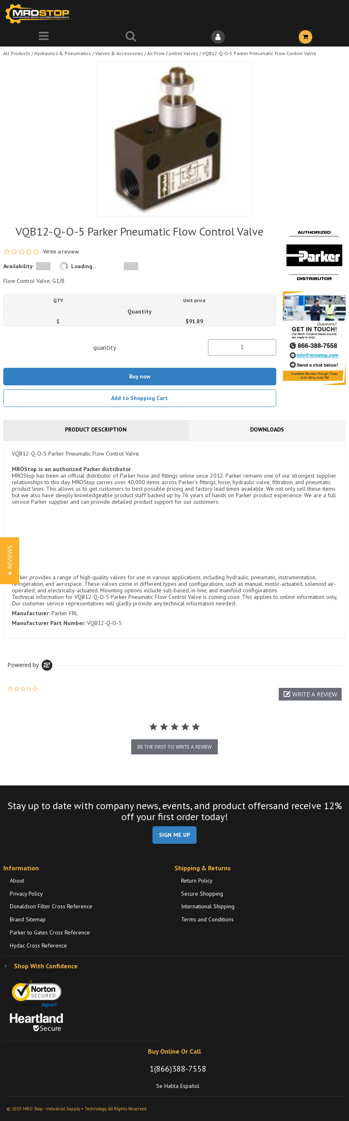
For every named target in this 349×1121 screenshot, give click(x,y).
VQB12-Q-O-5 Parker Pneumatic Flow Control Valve (259, 53)
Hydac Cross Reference (38, 945)
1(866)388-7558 (178, 1068)
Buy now (139, 376)
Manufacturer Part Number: (48, 623)
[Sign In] (218, 37)
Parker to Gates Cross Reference (50, 932)
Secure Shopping (202, 893)
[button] (310, 694)
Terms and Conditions (207, 919)
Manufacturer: (31, 613)
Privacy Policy (26, 893)
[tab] (174, 539)
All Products (16, 53)
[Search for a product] (131, 37)
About (17, 880)
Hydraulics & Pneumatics (62, 53)
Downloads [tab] (267, 429)
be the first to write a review (174, 746)
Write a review (61, 251)
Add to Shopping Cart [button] (139, 398)
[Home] (40, 13)
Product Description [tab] (96, 429)
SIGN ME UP (174, 835)
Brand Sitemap (28, 919)
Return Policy (197, 880)
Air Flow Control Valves (172, 53)
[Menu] (43, 37)
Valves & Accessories (119, 53)
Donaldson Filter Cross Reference (51, 906)
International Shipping (208, 906)
